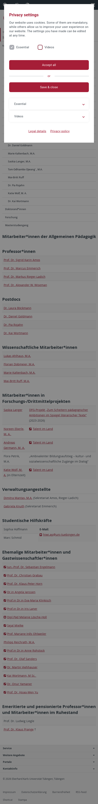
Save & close (49, 87)
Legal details (37, 131)
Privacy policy (60, 131)
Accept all (49, 65)
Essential (22, 47)
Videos (49, 47)
